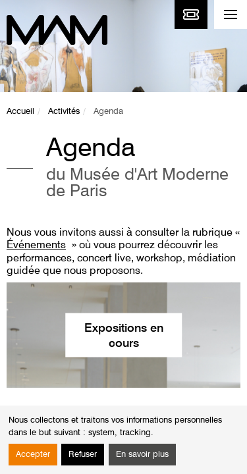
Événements (36, 245)
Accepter (33, 454)
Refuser (83, 454)
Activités (64, 111)
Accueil (20, 111)
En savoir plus (142, 454)
